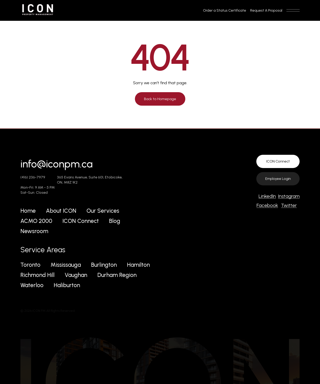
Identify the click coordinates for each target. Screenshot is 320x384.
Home (28, 210)
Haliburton (67, 285)
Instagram (289, 196)
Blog (114, 220)
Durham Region (117, 274)
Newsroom (34, 231)
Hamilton (138, 264)
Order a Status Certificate (224, 10)
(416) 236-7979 (32, 177)
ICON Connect (80, 220)
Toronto (30, 264)
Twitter (289, 205)
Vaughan (76, 274)
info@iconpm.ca (56, 164)
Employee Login (278, 178)
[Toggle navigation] (293, 10)
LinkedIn (267, 196)
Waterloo (31, 285)
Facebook (267, 205)
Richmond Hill (37, 274)
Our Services (103, 210)
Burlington (104, 264)
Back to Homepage (160, 99)
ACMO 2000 (36, 220)
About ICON (61, 210)
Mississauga (66, 264)
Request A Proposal (266, 10)
